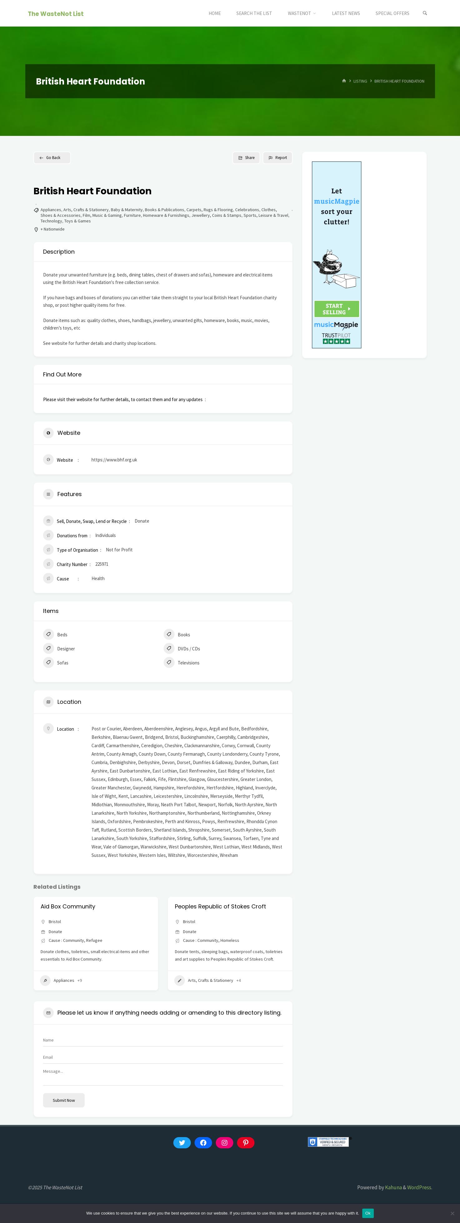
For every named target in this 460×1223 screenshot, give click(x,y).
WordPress (419, 1187)
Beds (55, 635)
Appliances (51, 209)
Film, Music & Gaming (102, 215)
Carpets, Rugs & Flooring (209, 209)
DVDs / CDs (182, 649)
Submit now (64, 1100)
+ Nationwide (53, 229)
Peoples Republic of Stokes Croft (220, 906)
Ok (368, 1213)
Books (177, 635)
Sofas (55, 663)
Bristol (55, 921)
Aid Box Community (68, 906)
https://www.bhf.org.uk (114, 460)
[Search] (424, 13)
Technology (51, 221)
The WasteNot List (56, 13)
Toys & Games (77, 221)
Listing (360, 81)
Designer (59, 649)
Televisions (182, 663)
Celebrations (247, 209)
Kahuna (393, 1187)
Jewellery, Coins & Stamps (216, 215)
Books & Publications (164, 209)
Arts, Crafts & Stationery (86, 209)
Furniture (132, 215)
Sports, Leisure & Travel (266, 215)
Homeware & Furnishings (166, 215)
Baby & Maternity (127, 209)
